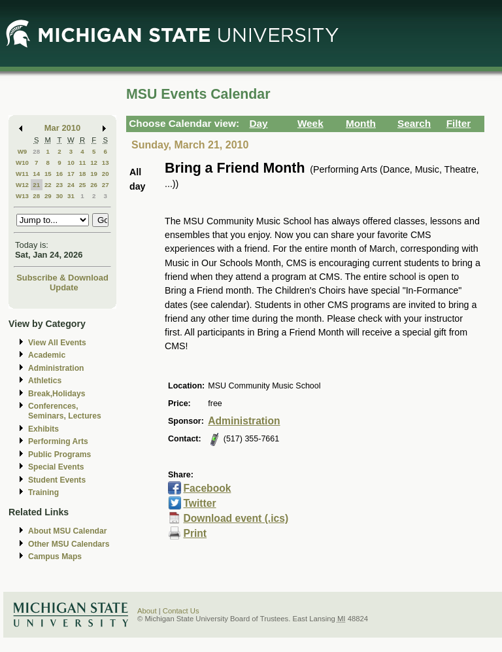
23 (59, 184)
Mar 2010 (62, 128)
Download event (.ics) (235, 518)
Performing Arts (58, 441)
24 (71, 184)
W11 (22, 173)
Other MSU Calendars (69, 544)
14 (36, 173)
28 (36, 151)
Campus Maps (55, 556)
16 (59, 173)
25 (82, 184)
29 (48, 195)
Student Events (57, 480)
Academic (46, 355)
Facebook (207, 488)
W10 (22, 162)
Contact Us (181, 611)
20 (105, 173)
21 (36, 184)
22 (48, 184)
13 (105, 162)
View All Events (57, 342)
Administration (56, 368)
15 (48, 173)
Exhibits (43, 429)
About (147, 611)
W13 (22, 195)
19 (93, 173)
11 (82, 162)
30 (59, 195)
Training (43, 492)
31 (71, 195)
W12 (22, 184)
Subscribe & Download (62, 278)
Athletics (44, 380)
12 (93, 162)
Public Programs (59, 454)
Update (64, 287)
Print (195, 533)
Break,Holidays (57, 393)
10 (71, 162)
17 (71, 173)
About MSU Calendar (67, 531)
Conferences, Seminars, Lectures (64, 411)
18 (82, 173)
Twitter (199, 503)
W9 (22, 151)
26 (93, 184)
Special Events (56, 467)
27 (105, 184)
